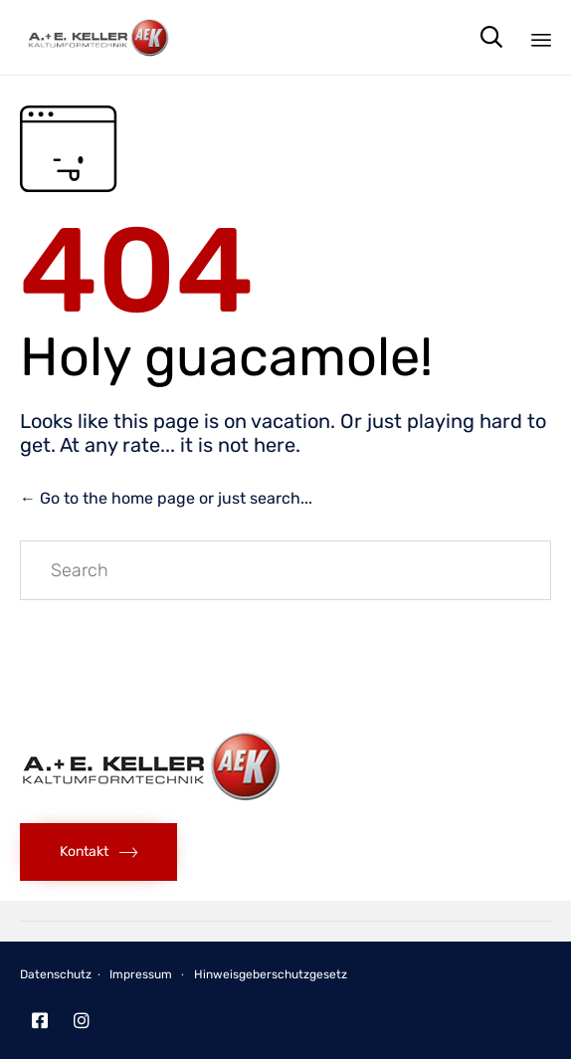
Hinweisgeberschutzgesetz (270, 974)
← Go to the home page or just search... (166, 498)
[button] (98, 852)
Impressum (140, 974)
